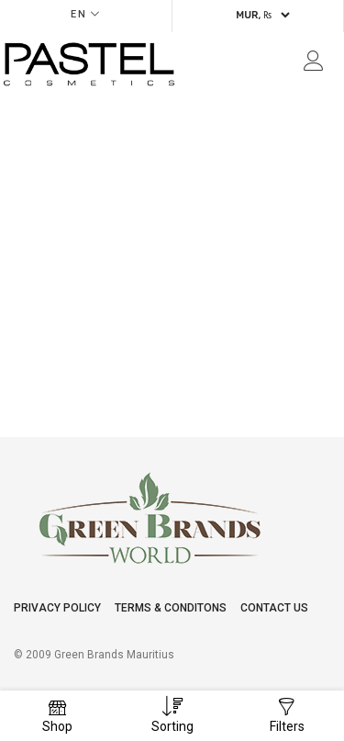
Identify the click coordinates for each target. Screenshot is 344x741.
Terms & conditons (171, 607)
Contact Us (274, 607)
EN (79, 14)
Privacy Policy (57, 607)
